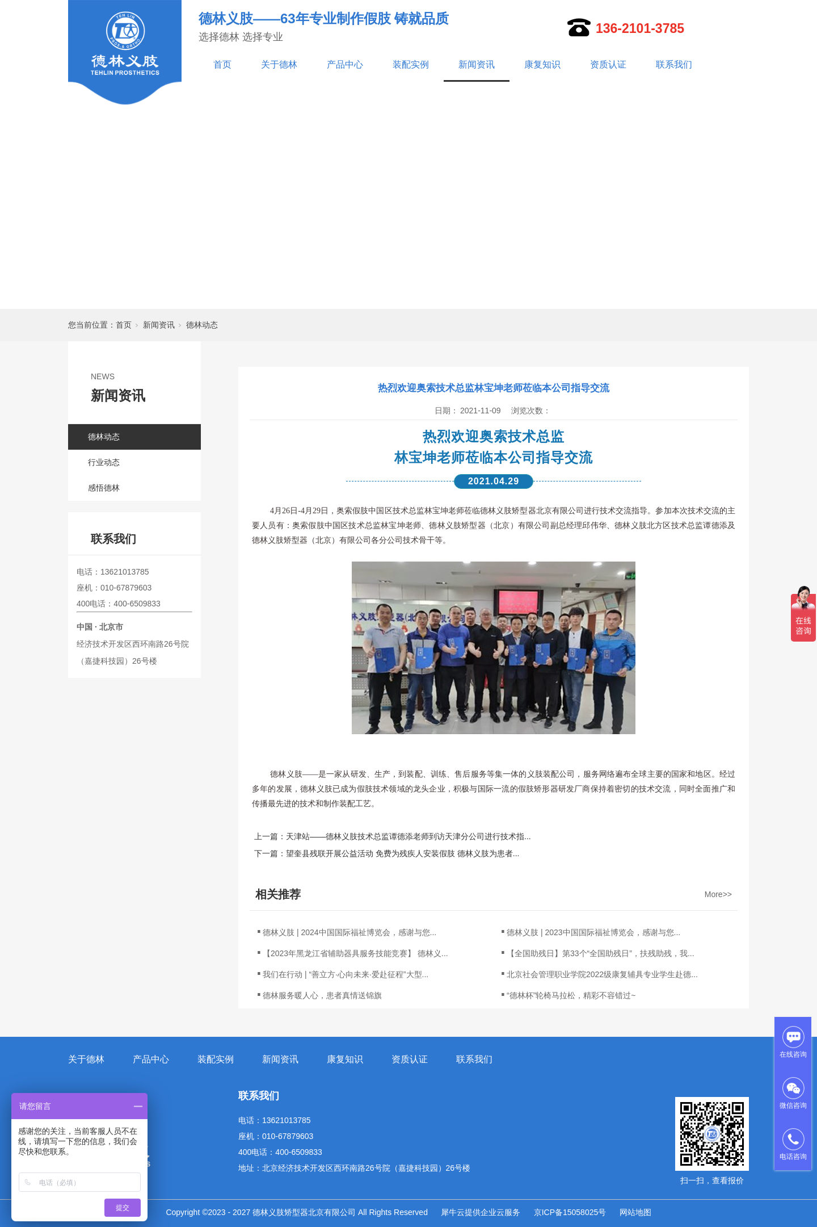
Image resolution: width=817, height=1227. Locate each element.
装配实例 (411, 64)
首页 (222, 64)
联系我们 (674, 64)
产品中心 (345, 64)
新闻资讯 (476, 64)
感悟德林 (104, 487)
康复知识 (542, 64)
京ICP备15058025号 (570, 1212)
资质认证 (608, 64)
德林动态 (202, 324)
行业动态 (104, 462)
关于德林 (279, 64)
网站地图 (635, 1212)
